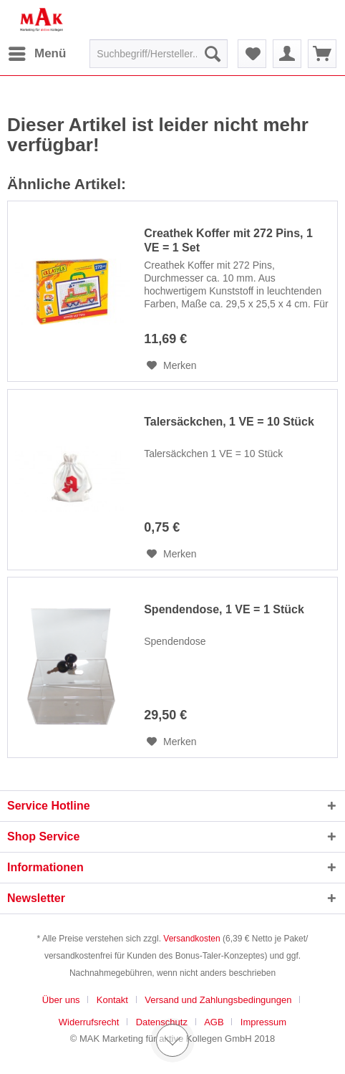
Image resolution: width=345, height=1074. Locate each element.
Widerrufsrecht (89, 1022)
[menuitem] (36, 53)
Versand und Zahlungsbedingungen (218, 999)
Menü (37, 51)
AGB (213, 1022)
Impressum (263, 1022)
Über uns (61, 999)
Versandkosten (191, 939)
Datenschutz (162, 1022)
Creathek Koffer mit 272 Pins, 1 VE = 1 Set (228, 240)
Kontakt (112, 999)
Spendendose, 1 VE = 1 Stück (224, 609)
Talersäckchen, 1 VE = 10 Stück (229, 422)
